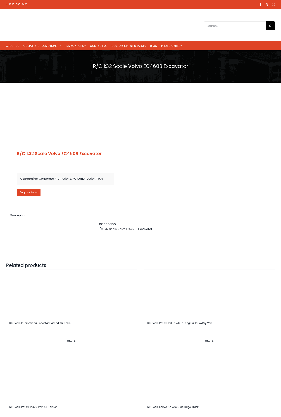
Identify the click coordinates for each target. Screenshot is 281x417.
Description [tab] (18, 215)
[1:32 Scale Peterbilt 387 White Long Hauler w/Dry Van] (209, 293)
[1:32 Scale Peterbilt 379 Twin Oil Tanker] (71, 377)
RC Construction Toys (87, 179)
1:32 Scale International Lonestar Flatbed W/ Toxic (40, 323)
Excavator (145, 229)
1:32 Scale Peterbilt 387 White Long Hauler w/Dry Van (179, 323)
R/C (100, 229)
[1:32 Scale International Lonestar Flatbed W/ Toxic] (71, 293)
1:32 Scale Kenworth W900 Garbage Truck (173, 407)
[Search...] (235, 25)
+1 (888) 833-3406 (16, 4)
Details (73, 341)
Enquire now (29, 192)
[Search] (270, 25)
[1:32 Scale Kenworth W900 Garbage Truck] (209, 377)
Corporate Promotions (55, 179)
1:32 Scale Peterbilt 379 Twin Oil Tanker (33, 407)
